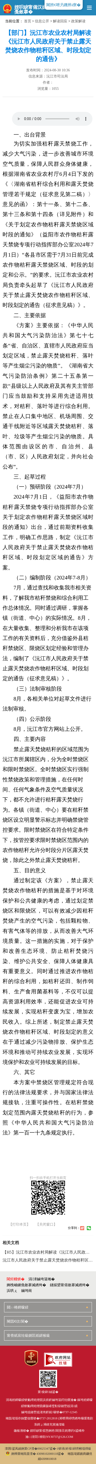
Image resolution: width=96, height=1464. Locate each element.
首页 (27, 21)
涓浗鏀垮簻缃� (41, 1279)
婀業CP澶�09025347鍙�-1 (39, 1448)
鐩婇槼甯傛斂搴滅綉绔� (69, 1285)
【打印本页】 (19, 1224)
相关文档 (11, 1242)
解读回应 (60, 21)
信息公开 (42, 21)
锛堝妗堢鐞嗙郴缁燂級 (74, 1448)
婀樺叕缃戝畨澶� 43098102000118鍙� (35, 1454)
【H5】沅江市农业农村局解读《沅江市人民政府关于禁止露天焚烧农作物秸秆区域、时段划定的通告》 (48, 1252)
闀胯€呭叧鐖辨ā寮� (63, 5)
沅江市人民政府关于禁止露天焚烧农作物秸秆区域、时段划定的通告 (48, 1260)
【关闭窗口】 (46, 1224)
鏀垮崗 (26, 1291)
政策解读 (78, 21)
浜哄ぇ (12, 1291)
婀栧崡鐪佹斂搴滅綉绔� (26, 1285)
